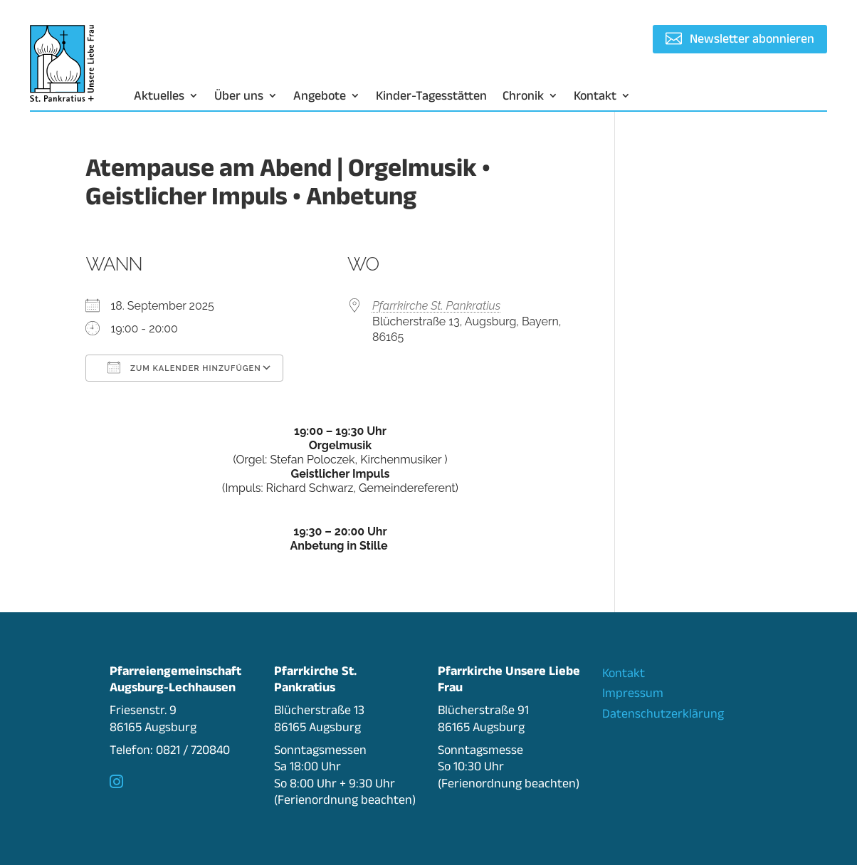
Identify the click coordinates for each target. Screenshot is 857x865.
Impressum (632, 693)
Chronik (523, 96)
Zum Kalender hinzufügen (184, 367)
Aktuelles (159, 96)
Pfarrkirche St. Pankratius (436, 306)
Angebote (319, 96)
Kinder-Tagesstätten (431, 96)
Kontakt (595, 96)
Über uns (238, 96)
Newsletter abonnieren (752, 38)
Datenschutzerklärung (663, 713)
